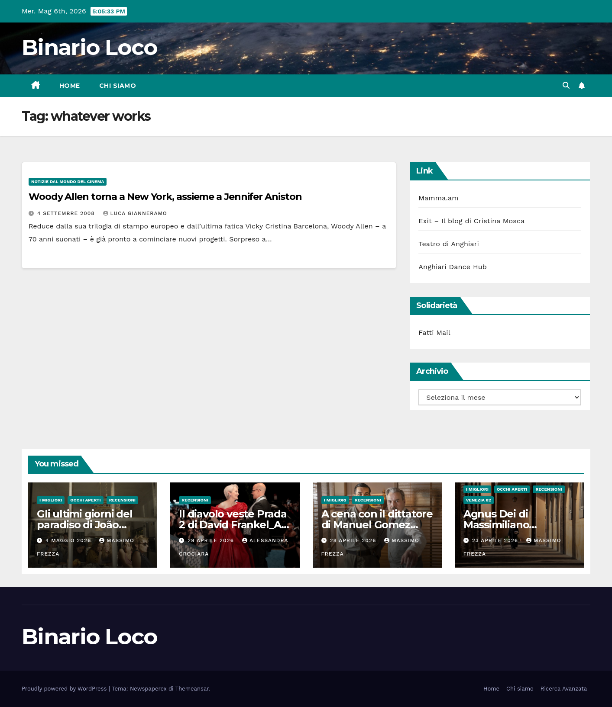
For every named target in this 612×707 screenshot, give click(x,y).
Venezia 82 (478, 500)
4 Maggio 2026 (69, 540)
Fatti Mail (434, 332)
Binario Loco (90, 47)
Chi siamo (117, 86)
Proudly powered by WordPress (65, 688)
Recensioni (122, 500)
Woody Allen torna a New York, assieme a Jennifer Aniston (165, 196)
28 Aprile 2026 (354, 540)
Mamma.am (438, 198)
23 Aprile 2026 (496, 540)
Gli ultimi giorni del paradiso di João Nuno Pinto (85, 525)
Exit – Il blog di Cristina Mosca (471, 221)
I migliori (50, 500)
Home (69, 86)
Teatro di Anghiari (448, 244)
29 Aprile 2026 (212, 540)
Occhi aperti (85, 500)
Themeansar (192, 688)
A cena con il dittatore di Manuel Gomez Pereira (377, 525)
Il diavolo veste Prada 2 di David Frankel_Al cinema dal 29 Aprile (233, 525)
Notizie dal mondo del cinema (67, 181)
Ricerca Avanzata (564, 688)
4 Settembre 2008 (67, 213)
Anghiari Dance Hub (452, 267)
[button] (566, 85)
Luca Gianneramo (135, 213)
